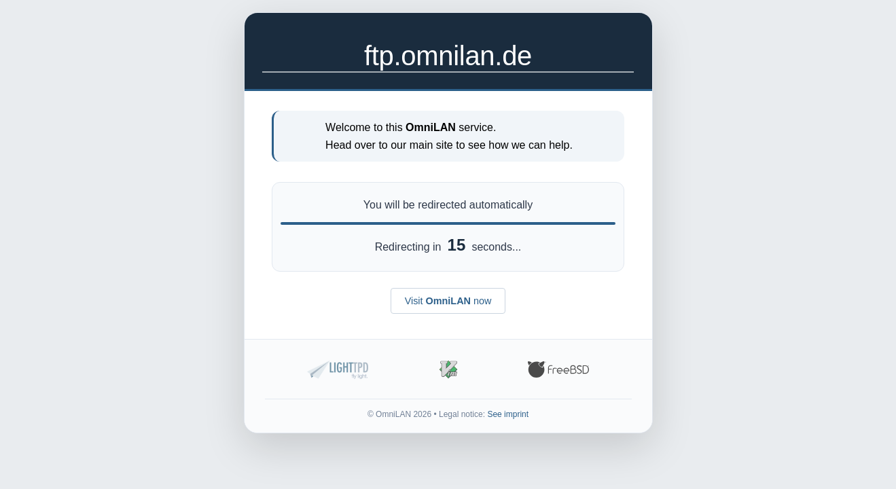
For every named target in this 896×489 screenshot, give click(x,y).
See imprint (507, 414)
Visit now (448, 300)
